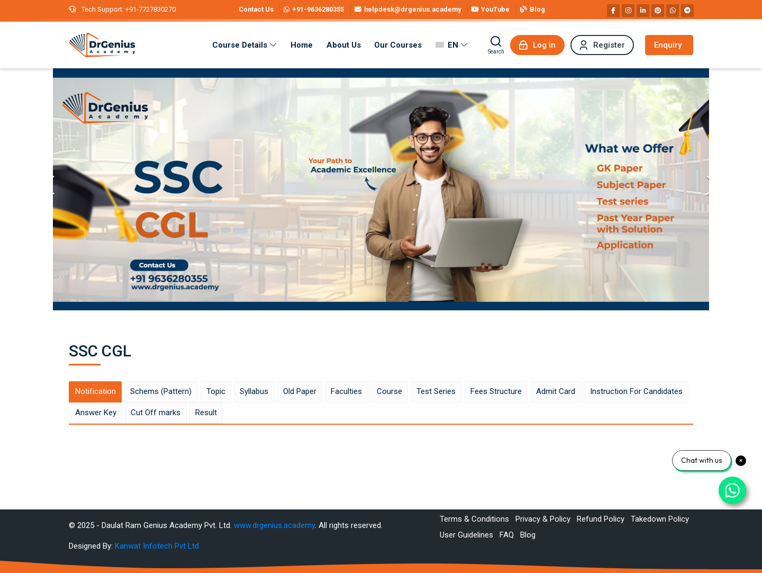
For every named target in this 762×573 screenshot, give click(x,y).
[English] (452, 45)
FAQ (507, 535)
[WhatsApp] (672, 10)
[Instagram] (628, 10)
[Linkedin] (643, 10)
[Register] (602, 45)
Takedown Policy (660, 519)
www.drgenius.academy (274, 525)
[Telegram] (687, 10)
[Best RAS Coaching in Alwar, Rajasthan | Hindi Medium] (102, 45)
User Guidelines (466, 535)
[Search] (496, 45)
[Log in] (537, 45)
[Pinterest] (657, 10)
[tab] (95, 391)
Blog (528, 535)
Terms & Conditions (474, 519)
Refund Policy (600, 519)
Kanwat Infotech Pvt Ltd (157, 546)
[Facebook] (613, 10)
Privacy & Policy (542, 519)
